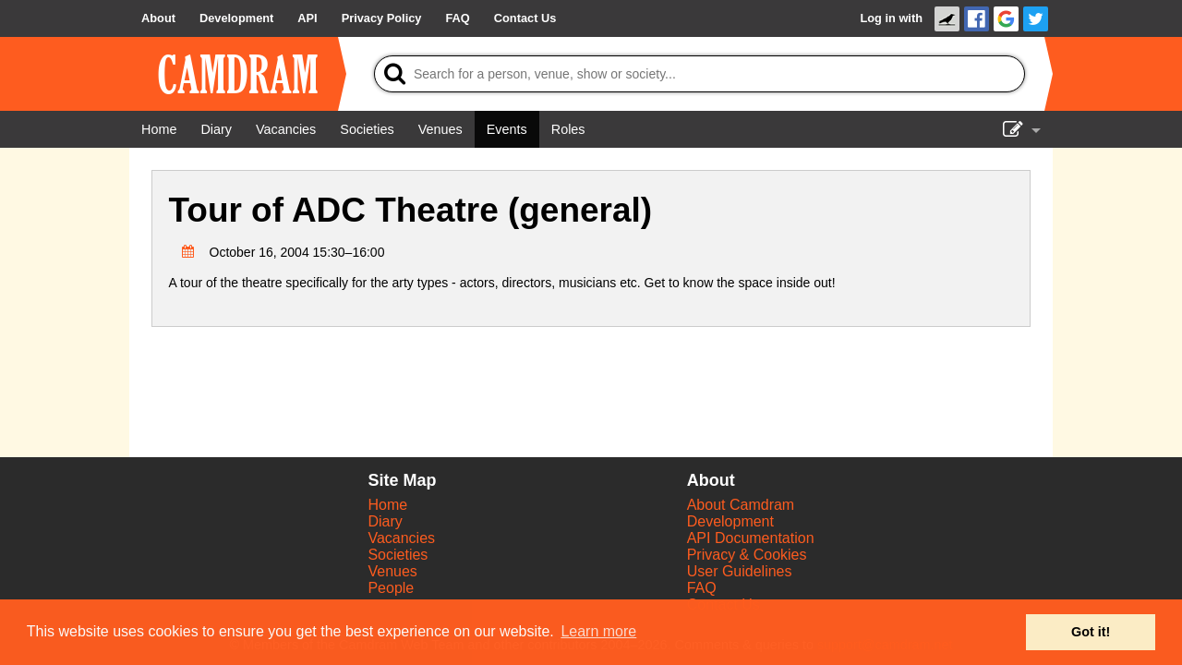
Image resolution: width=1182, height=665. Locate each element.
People (391, 588)
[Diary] (216, 129)
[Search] (699, 74)
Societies (398, 554)
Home (387, 505)
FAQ (702, 588)
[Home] (158, 129)
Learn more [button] (598, 631)
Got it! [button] (1090, 631)
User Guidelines (739, 571)
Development (730, 521)
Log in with (891, 18)
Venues (392, 571)
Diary (385, 521)
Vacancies (401, 538)
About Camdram (741, 505)
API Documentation (750, 538)
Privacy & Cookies (747, 554)
